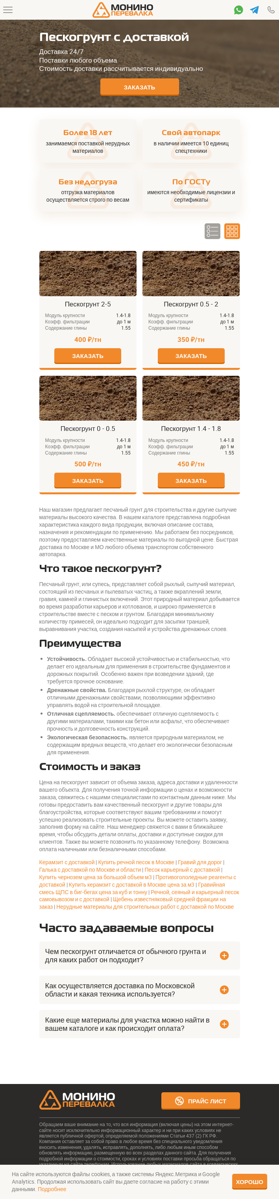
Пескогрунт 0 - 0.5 (61, 379)
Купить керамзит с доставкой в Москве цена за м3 (132, 884)
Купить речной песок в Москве (136, 862)
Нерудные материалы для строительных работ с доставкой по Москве (145, 906)
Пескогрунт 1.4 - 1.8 (167, 379)
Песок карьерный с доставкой (182, 869)
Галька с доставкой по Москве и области (90, 869)
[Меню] (8, 10)
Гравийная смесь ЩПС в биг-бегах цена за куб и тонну (132, 888)
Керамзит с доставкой (67, 862)
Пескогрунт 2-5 (58, 254)
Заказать (139, 87)
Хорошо (250, 1182)
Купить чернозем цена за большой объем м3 (95, 877)
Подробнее (52, 1189)
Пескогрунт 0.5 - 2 (164, 254)
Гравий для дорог (200, 862)
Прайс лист (200, 1101)
